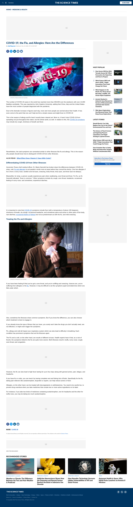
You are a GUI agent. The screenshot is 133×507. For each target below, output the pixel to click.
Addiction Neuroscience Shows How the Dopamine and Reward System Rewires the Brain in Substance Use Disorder (50, 481)
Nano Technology (26, 495)
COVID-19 (28, 210)
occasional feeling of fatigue (25, 215)
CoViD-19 (15, 429)
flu (28, 286)
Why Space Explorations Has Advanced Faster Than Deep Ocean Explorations (104, 112)
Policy (37, 495)
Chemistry (56, 495)
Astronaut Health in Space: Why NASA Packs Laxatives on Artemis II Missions (112, 480)
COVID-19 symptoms (77, 120)
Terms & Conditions (17, 497)
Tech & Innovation (10, 495)
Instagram (125, 492)
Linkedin (14, 51)
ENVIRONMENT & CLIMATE (13, 476)
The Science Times (66, 3)
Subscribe (125, 3)
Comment (18, 51)
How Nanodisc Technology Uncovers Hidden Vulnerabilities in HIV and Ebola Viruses (81, 480)
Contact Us (34, 497)
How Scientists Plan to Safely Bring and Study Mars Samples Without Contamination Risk (102, 149)
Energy (33, 495)
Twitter (11, 51)
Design (18, 495)
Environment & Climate (77, 495)
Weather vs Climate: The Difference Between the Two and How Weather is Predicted (19, 480)
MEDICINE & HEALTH (19, 9)
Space (42, 495)
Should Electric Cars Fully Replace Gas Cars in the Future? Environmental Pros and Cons (103, 125)
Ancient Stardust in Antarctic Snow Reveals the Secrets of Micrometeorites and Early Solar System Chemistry (104, 102)
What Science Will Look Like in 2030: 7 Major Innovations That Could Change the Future (102, 142)
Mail (21, 51)
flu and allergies (19, 169)
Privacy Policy (26, 497)
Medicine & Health (65, 495)
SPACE (100, 476)
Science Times (64, 433)
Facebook (7, 51)
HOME (8, 9)
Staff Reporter (12, 46)
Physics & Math (49, 495)
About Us (8, 497)
